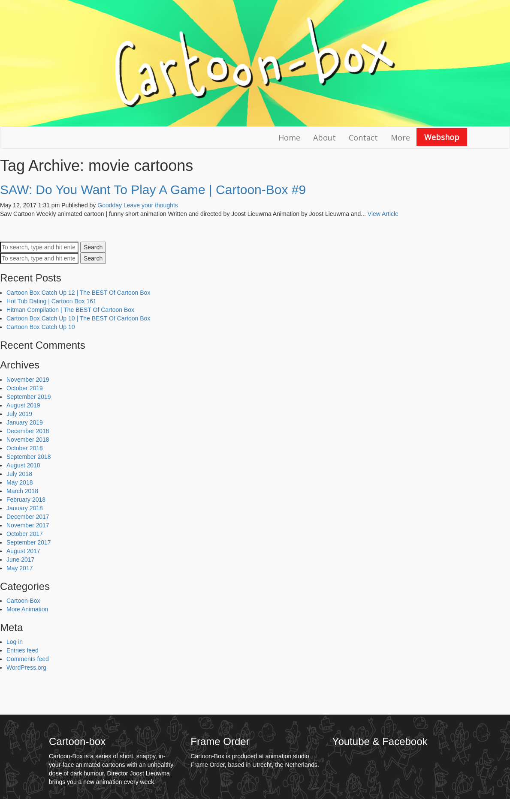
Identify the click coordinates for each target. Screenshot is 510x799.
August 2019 (23, 405)
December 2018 (27, 431)
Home (289, 137)
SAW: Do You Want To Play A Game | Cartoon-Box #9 (153, 190)
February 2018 (25, 499)
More (400, 137)
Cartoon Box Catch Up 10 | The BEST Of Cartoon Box (78, 318)
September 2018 (28, 456)
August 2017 (23, 551)
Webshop (441, 137)
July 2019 (19, 413)
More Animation (27, 609)
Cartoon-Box (23, 600)
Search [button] (93, 247)
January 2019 (24, 422)
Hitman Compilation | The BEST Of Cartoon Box (70, 309)
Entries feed (22, 650)
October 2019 (24, 388)
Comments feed (27, 658)
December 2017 (27, 516)
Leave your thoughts (151, 205)
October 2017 (24, 533)
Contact (363, 137)
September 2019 (28, 396)
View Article (383, 213)
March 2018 (22, 491)
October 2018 (24, 448)
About (324, 137)
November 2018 (27, 439)
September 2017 (28, 542)
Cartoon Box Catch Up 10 (40, 326)
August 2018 (23, 465)
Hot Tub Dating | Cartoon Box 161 (51, 301)
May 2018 (19, 482)
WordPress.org (26, 667)
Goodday (109, 205)
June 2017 (20, 559)
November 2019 (27, 379)
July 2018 (19, 473)
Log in (14, 641)
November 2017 (27, 525)
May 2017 (19, 568)
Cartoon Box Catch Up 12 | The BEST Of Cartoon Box (78, 292)
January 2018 (24, 508)
